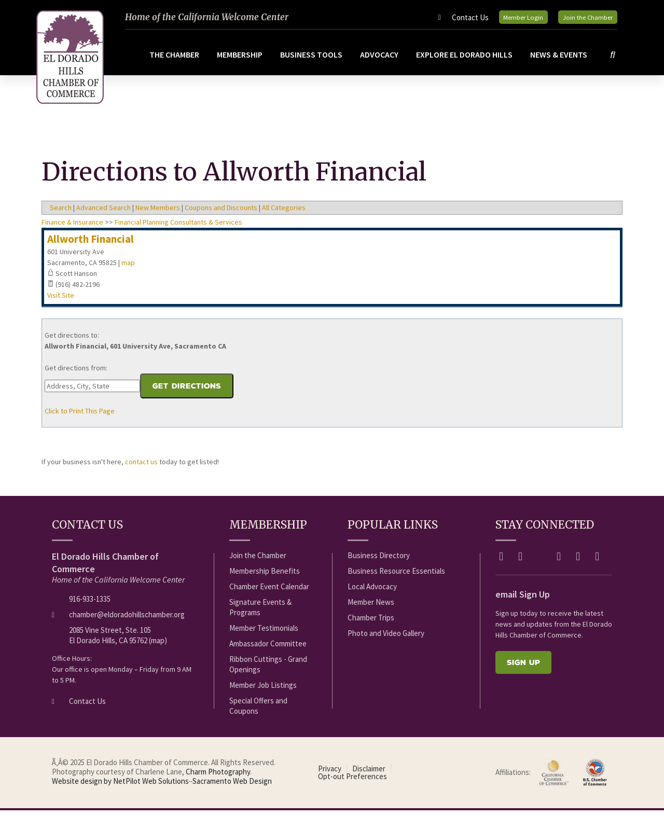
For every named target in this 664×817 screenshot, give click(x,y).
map (128, 269)
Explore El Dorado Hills (466, 61)
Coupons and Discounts (221, 214)
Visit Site (60, 302)
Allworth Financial (90, 246)
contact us (141, 468)
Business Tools (313, 61)
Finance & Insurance (72, 228)
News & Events (560, 61)
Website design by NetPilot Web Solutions (120, 788)
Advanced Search (103, 214)
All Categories (284, 214)
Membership (242, 61)
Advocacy (381, 61)
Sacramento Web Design (232, 788)
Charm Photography (218, 778)
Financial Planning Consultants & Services (178, 228)
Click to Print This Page (80, 417)
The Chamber (176, 61)
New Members (157, 214)
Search (61, 214)
